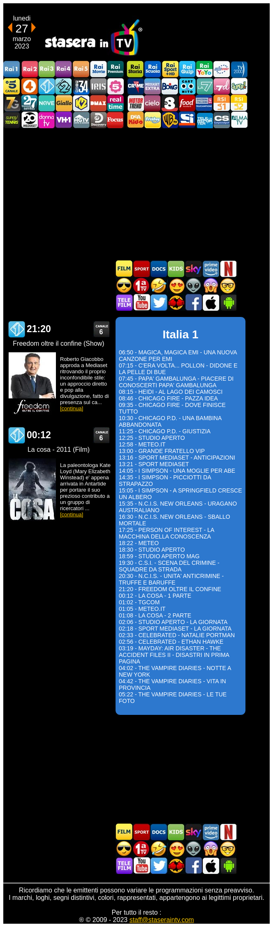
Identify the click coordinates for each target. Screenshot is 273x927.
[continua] (71, 408)
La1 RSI (221, 103)
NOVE (46, 103)
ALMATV (239, 119)
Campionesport (221, 119)
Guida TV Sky (193, 268)
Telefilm (124, 302)
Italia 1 (46, 86)
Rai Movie (98, 69)
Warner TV (169, 119)
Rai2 (29, 69)
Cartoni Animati (176, 268)
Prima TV (141, 285)
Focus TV (115, 119)
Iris (98, 86)
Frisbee (152, 119)
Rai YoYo (204, 69)
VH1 (63, 119)
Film (124, 268)
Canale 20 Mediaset (29, 119)
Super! (239, 86)
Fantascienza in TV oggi (193, 285)
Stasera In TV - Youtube (141, 302)
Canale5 (12, 86)
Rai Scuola (152, 69)
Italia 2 (63, 86)
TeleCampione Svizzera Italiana (204, 103)
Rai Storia (135, 69)
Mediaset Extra (152, 86)
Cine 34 (81, 86)
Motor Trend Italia (135, 103)
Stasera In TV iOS (210, 302)
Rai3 (46, 69)
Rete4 (29, 86)
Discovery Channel (98, 119)
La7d (221, 86)
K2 (81, 103)
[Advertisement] (136, 194)
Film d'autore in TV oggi (227, 285)
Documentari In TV (158, 268)
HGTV (81, 119)
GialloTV (63, 103)
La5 (115, 86)
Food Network (187, 103)
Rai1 (12, 69)
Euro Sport (221, 69)
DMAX (98, 103)
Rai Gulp (187, 69)
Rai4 (63, 69)
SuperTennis (12, 119)
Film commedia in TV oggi (158, 285)
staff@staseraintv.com (162, 919)
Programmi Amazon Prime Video (210, 268)
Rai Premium (115, 69)
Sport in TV (141, 268)
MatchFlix (176, 302)
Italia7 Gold (12, 103)
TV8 (169, 103)
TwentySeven (29, 103)
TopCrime (135, 86)
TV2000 (239, 69)
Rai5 (81, 69)
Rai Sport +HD (169, 69)
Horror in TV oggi (210, 285)
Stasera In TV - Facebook (193, 302)
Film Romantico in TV (176, 285)
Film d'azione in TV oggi (124, 285)
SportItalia (187, 119)
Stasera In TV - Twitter (158, 302)
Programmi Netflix (227, 268)
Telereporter (204, 119)
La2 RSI (239, 103)
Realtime (115, 103)
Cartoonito (187, 86)
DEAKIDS (135, 119)
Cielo (152, 103)
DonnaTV (46, 119)
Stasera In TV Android (227, 302)
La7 (204, 86)
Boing (169, 86)
